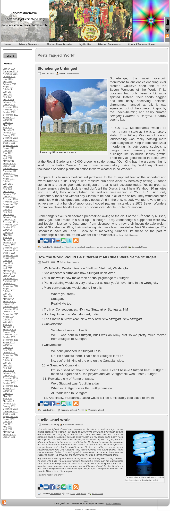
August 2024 (8, 87)
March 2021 (8, 191)
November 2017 (10, 281)
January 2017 (9, 304)
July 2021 (7, 181)
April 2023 (7, 127)
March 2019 (8, 240)
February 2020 (9, 217)
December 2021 (10, 168)
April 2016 (7, 324)
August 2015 (8, 342)
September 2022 (10, 145)
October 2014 (9, 352)
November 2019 (10, 225)
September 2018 (10, 255)
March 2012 (8, 432)
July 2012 (7, 421)
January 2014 (9, 375)
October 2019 (9, 227)
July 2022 (7, 150)
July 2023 (7, 120)
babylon (74, 247)
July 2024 (7, 89)
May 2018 (7, 266)
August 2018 (8, 258)
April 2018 (7, 268)
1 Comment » (97, 494)
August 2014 (8, 358)
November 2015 (10, 335)
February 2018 (9, 273)
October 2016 (9, 312)
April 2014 (7, 368)
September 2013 (10, 386)
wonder (100, 247)
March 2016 (8, 327)
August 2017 (8, 289)
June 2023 (8, 122)
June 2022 (8, 153)
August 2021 (8, 179)
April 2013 (7, 398)
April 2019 (7, 237)
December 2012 (10, 409)
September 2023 (10, 115)
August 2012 (8, 419)
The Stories (55, 247)
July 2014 (7, 360)
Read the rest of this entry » (125, 235)
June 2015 (8, 347)
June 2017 (8, 294)
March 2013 (8, 401)
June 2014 (8, 363)
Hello (78, 494)
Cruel (73, 494)
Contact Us (87, 501)
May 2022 (7, 156)
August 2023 (8, 117)
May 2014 (7, 365)
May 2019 (7, 235)
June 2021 (8, 184)
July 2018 (7, 260)
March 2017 (8, 299)
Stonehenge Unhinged (57, 68)
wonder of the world (112, 247)
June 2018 (8, 263)
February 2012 (9, 434)
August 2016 (8, 317)
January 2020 (9, 220)
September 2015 (10, 340)
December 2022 (10, 138)
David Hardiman (72, 73)
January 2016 (9, 332)
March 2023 (8, 130)
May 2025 (7, 81)
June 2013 (8, 393)
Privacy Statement (113, 503)
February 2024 (9, 102)
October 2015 (9, 337)
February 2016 (9, 329)
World (123, 247)
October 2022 (9, 143)
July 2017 (7, 291)
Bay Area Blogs (90, 509)
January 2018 (9, 276)
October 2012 (9, 414)
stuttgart (73, 410)
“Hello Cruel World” (54, 420)
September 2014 (10, 355)
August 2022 (8, 148)
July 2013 (7, 391)
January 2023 (9, 135)
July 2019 (7, 230)
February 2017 (9, 301)
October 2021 (9, 173)
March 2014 (8, 370)
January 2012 (9, 437)
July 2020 (7, 209)
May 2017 (7, 296)
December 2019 (10, 222)
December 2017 (10, 278)
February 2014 (9, 373)
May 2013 (7, 396)
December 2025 (10, 71)
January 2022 (9, 166)
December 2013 (10, 378)
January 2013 (9, 406)
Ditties (52, 410)
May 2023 (7, 125)
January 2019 (9, 245)
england (81, 247)
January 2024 (9, 104)
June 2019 (8, 232)
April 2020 (7, 212)
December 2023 (10, 107)
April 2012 (7, 429)
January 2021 (9, 196)
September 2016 (10, 314)
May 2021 (7, 186)
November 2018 (10, 250)
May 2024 (7, 94)
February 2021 (9, 194)
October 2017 (9, 283)
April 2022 (7, 158)
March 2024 (8, 99)
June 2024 (8, 92)
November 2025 (10, 74)
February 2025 (9, 84)
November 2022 (10, 140)
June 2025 (8, 79)
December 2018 (10, 248)
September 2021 (10, 176)
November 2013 (10, 381)
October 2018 (9, 253)
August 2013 (8, 388)
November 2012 (10, 411)
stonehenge (91, 247)
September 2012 (10, 416)
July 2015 (7, 345)
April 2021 (7, 189)
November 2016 (10, 309)
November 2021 (10, 171)
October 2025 (9, 76)
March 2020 (8, 214)
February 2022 (9, 163)
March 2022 (8, 161)
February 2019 (9, 243)
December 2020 (10, 199)
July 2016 (7, 319)
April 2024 (7, 97)
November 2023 (10, 110)
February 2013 (9, 404)
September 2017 (10, 286)
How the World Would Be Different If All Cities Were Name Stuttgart (96, 257)
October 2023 (9, 112)
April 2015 (7, 350)
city (67, 410)
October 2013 (9, 383)
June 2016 (8, 322)
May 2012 (7, 427)
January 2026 (9, 69)
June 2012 (8, 424)
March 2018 (8, 271)
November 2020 (10, 202)
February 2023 (9, 133)
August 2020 (8, 207)
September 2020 (10, 204)
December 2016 (10, 306)
